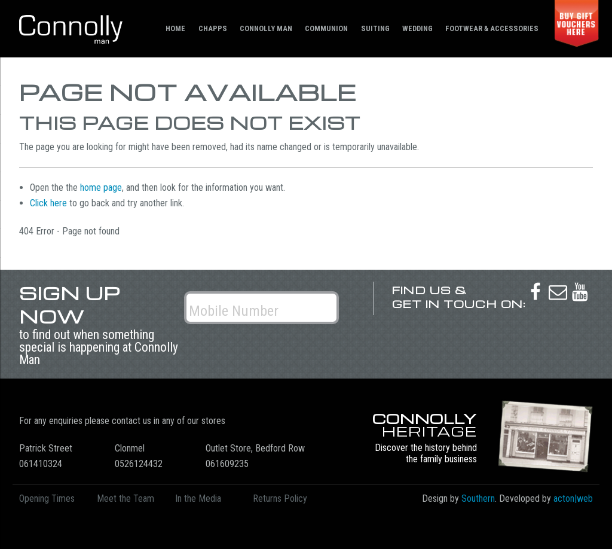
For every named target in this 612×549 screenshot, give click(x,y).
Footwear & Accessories (491, 28)
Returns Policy (280, 498)
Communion (326, 28)
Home (175, 28)
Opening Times (47, 498)
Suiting (375, 28)
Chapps (212, 28)
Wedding (417, 28)
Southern (478, 498)
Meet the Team (125, 498)
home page (101, 187)
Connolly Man (266, 28)
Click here (48, 203)
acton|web (573, 498)
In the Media (198, 498)
